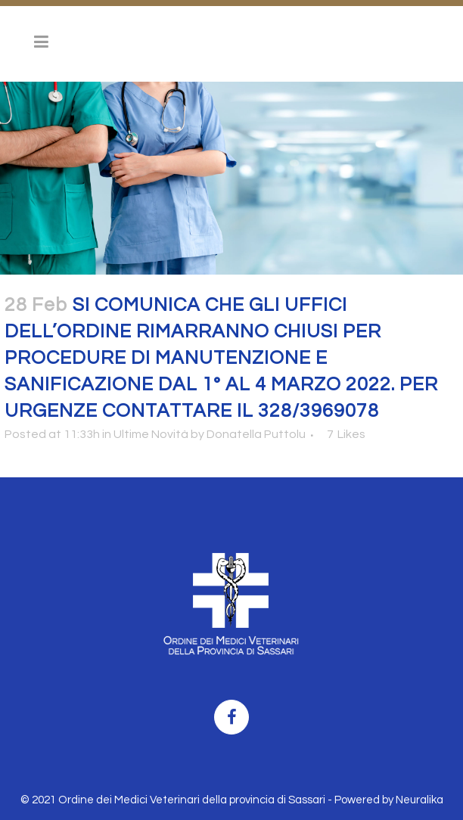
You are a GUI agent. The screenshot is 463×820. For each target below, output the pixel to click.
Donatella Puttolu (256, 434)
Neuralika (419, 800)
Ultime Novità (150, 434)
